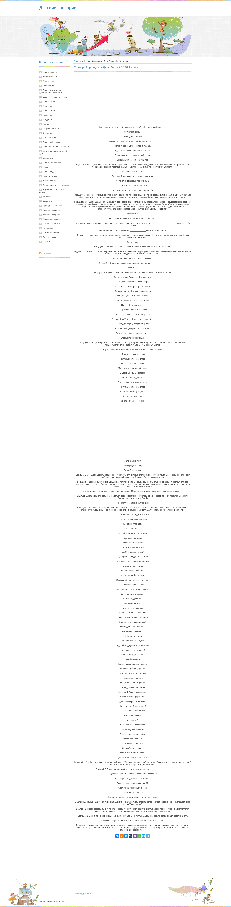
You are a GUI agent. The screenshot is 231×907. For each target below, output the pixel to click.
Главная (77, 61)
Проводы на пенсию (52, 205)
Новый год (48, 115)
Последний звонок (51, 176)
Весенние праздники (52, 219)
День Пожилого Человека (55, 97)
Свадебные (48, 201)
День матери (49, 110)
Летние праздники (51, 223)
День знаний (49, 81)
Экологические (50, 76)
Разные (46, 241)
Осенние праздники (52, 210)
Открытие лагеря (51, 232)
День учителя (49, 101)
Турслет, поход (49, 237)
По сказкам (48, 228)
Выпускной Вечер (51, 180)
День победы (49, 171)
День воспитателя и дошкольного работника (50, 91)
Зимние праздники (51, 214)
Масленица (48, 158)
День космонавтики (52, 162)
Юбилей (47, 196)
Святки (46, 124)
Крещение (47, 133)
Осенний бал (49, 85)
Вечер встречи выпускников (56, 185)
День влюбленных (51, 142)
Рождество (48, 119)
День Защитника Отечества (56, 146)
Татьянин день (49, 137)
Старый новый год (51, 128)
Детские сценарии (58, 7)
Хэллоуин (47, 106)
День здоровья (50, 72)
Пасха (45, 167)
